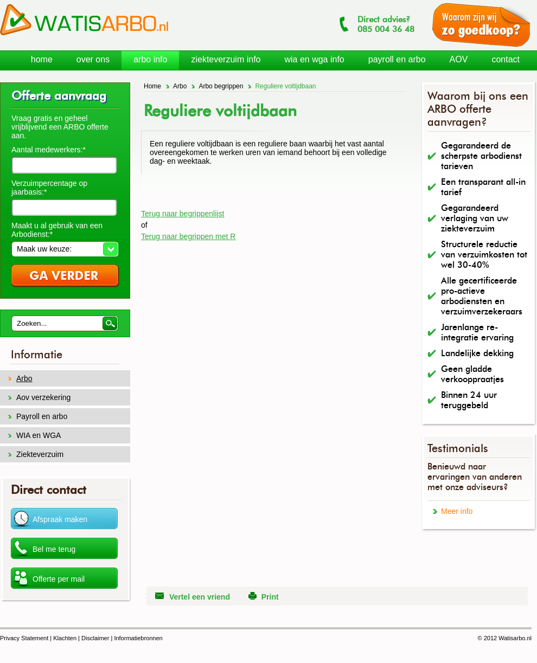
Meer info (456, 511)
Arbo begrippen (221, 86)
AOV (459, 59)
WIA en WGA (38, 435)
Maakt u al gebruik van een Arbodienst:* (57, 230)
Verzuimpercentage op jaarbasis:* (49, 187)
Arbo (180, 86)
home (42, 59)
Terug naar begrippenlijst (182, 213)
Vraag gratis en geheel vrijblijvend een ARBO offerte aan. (59, 127)
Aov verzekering (43, 397)
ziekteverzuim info (225, 59)
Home (152, 86)
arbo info (150, 59)
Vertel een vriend (199, 597)
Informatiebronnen (138, 638)
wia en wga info (314, 59)
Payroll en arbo (41, 416)
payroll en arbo (397, 59)
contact (505, 59)
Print (270, 597)
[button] (64, 248)
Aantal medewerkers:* (48, 149)
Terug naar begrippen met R (188, 236)
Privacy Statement (24, 638)
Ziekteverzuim (39, 454)
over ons (93, 59)
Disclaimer (95, 638)
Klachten (64, 638)
